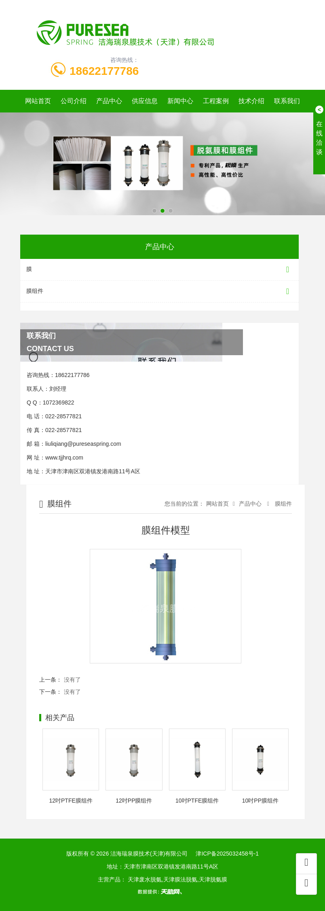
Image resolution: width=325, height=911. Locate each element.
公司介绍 (74, 100)
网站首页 (38, 100)
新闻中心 (180, 100)
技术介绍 (251, 100)
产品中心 (109, 100)
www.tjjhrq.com (64, 457)
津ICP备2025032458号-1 (227, 853)
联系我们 (287, 100)
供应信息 (145, 100)
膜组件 (159, 291)
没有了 (72, 679)
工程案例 (216, 100)
